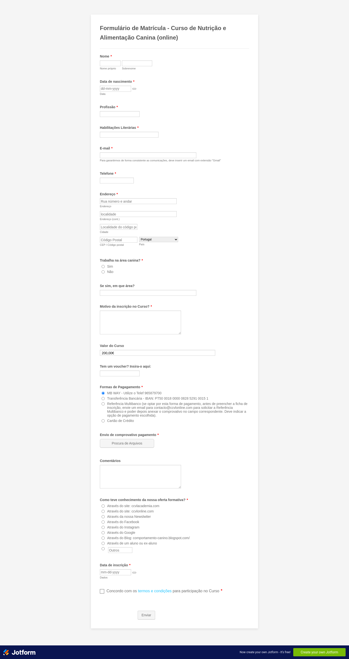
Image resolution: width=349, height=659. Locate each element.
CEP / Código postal (112, 244)
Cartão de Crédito (120, 421)
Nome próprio (108, 68)
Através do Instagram (123, 527)
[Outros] (103, 548)
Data (102, 93)
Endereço (109, 194)
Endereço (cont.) (109, 219)
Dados (104, 577)
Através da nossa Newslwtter (129, 517)
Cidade (104, 232)
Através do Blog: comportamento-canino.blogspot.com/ (148, 538)
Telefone (108, 173)
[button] (134, 89)
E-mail (106, 148)
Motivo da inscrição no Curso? (126, 306)
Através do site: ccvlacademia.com (133, 506)
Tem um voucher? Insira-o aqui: (125, 366)
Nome (106, 56)
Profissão (109, 107)
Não (110, 272)
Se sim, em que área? (117, 286)
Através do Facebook (123, 522)
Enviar (146, 615)
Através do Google (121, 533)
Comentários (110, 461)
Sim (110, 266)
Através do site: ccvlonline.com (130, 511)
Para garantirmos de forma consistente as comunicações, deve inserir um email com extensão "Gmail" (160, 160)
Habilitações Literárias (119, 128)
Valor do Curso (112, 346)
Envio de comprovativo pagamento (129, 435)
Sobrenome (129, 68)
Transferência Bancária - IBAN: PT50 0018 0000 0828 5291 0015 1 (157, 398)
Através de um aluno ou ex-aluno (132, 543)
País (141, 244)
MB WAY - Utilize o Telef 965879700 (134, 393)
